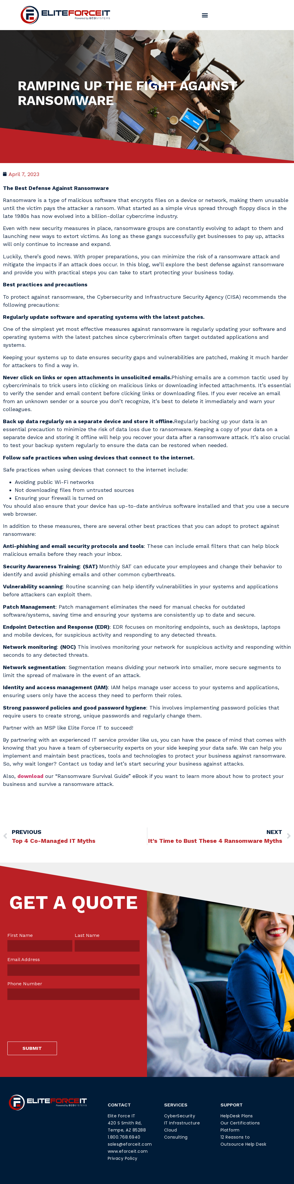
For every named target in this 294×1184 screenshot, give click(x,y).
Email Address (23, 959)
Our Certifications (240, 1123)
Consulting (176, 1137)
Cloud (170, 1130)
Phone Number (24, 983)
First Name (20, 935)
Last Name (87, 935)
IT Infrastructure (182, 1123)
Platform (230, 1130)
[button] (205, 15)
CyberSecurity (179, 1116)
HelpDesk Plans (236, 1116)
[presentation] (52, 1016)
